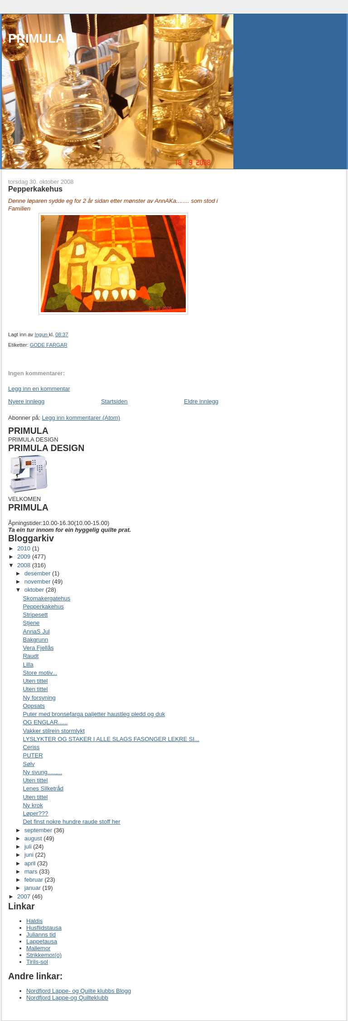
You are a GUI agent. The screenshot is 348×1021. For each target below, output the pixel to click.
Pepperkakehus (43, 606)
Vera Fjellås (38, 647)
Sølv (28, 764)
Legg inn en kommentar (39, 388)
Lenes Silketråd (43, 788)
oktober (35, 589)
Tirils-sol (37, 961)
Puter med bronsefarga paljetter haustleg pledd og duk (94, 714)
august (34, 838)
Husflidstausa (44, 927)
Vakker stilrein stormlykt (53, 730)
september (39, 830)
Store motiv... (40, 672)
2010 (24, 548)
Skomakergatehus (46, 598)
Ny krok (33, 805)
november (38, 581)
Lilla (28, 664)
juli (29, 846)
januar (33, 887)
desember (38, 573)
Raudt (31, 656)
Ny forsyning (39, 697)
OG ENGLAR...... (45, 722)
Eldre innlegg (201, 401)
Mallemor (38, 948)
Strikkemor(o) (44, 955)
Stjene (31, 622)
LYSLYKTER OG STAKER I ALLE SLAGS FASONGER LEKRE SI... (111, 739)
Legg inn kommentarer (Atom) (81, 417)
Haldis (34, 921)
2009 (24, 556)
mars (31, 871)
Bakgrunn (35, 639)
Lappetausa (41, 941)
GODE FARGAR (49, 345)
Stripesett (35, 614)
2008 (24, 565)
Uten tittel (35, 680)
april (30, 863)
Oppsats (33, 705)
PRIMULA (36, 38)
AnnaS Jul (36, 631)
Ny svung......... (42, 772)
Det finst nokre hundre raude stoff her (71, 821)
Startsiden (114, 401)
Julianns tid (41, 934)
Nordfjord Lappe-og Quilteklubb (67, 997)
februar (34, 879)
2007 (24, 896)
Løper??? (35, 813)
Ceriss (31, 747)
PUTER (33, 755)
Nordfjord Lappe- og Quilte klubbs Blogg (78, 990)
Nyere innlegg (26, 401)
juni (29, 854)
